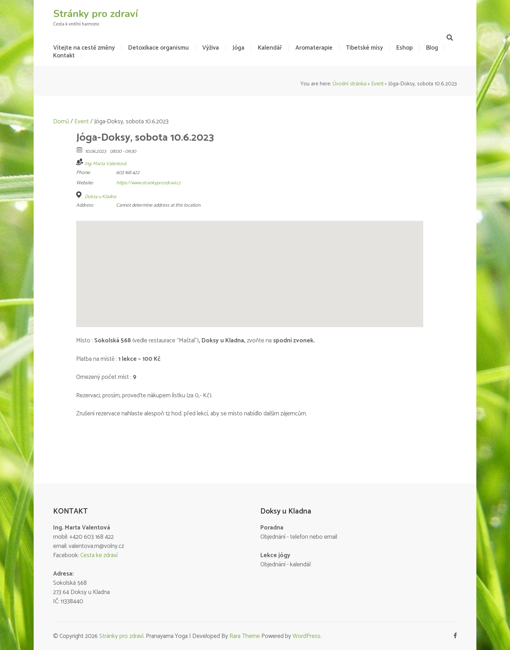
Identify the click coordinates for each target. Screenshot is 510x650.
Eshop (404, 48)
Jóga (238, 48)
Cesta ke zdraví (99, 555)
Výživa (210, 48)
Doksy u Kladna (100, 197)
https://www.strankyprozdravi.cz (148, 183)
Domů (61, 122)
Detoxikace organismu (158, 48)
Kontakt (64, 56)
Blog (432, 48)
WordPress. (307, 636)
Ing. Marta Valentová (105, 164)
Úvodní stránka (350, 83)
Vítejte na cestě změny (84, 48)
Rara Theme (245, 636)
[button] (249, 267)
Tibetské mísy (364, 48)
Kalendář (270, 48)
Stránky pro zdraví (95, 14)
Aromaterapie (314, 48)
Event (377, 83)
